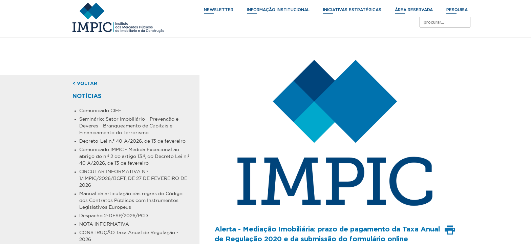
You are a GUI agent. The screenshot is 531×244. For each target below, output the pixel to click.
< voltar (84, 83)
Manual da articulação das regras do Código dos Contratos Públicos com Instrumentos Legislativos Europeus (131, 200)
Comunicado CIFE (100, 110)
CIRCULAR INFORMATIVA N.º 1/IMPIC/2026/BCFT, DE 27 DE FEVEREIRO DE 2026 (133, 178)
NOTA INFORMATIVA (104, 224)
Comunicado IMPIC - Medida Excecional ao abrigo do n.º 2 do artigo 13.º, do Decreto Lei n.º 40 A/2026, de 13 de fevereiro (134, 156)
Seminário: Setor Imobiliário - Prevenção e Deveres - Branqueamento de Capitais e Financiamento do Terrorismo (128, 125)
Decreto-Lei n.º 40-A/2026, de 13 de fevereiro (132, 141)
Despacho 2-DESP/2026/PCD (113, 215)
